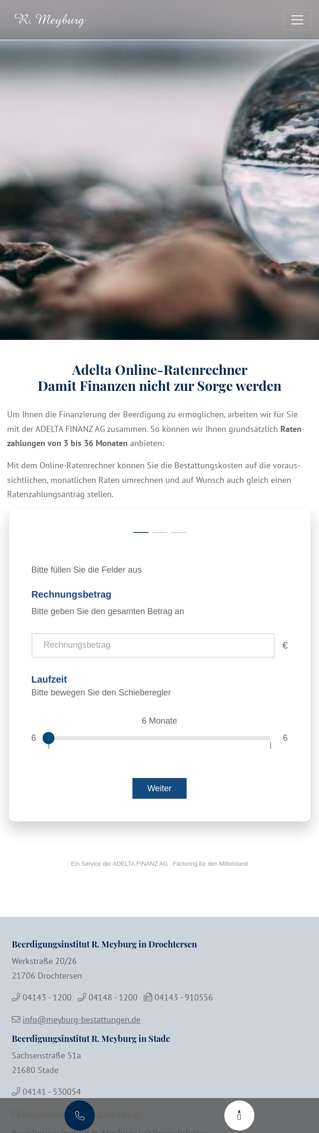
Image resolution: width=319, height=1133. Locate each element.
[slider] (48, 738)
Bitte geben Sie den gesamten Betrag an (108, 611)
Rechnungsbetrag (72, 594)
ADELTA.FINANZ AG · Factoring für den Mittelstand (180, 864)
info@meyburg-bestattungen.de (81, 1019)
